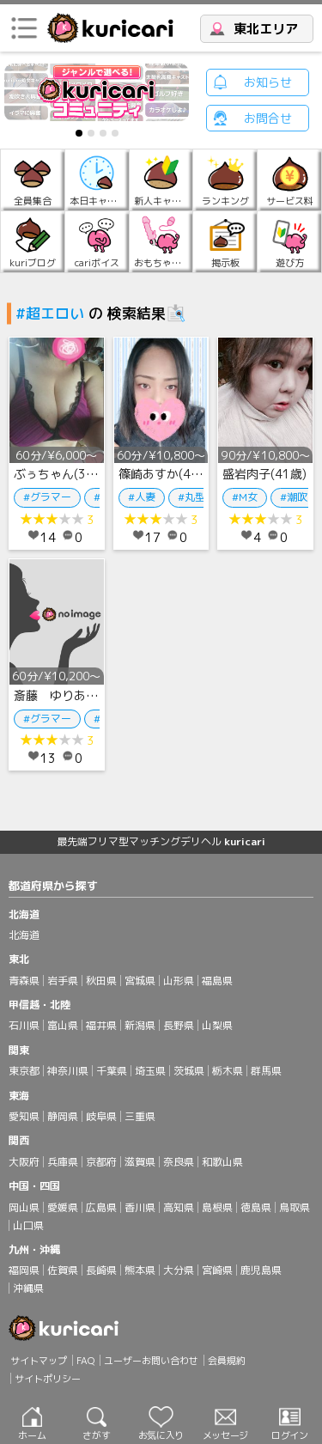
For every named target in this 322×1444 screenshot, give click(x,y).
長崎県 (101, 1270)
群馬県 (266, 1070)
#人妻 (141, 497)
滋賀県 (140, 1162)
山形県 (178, 980)
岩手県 (62, 980)
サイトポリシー (48, 1379)
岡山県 (24, 1207)
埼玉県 (150, 1070)
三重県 (140, 1116)
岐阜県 (101, 1116)
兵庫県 (62, 1162)
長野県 (178, 1025)
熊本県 (140, 1270)
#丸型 (191, 497)
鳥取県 (294, 1207)
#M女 (245, 497)
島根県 (217, 1207)
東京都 (24, 1070)
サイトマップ (38, 1361)
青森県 (24, 980)
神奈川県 (67, 1070)
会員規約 (227, 1361)
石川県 (24, 1025)
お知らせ (268, 82)
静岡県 (62, 1116)
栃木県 (227, 1070)
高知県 (178, 1207)
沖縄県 (28, 1288)
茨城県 (188, 1070)
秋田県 (101, 980)
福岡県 (24, 1270)
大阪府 (24, 1162)
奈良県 (178, 1162)
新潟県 (140, 1025)
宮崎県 (217, 1270)
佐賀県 (62, 1270)
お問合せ (268, 118)
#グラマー (47, 497)
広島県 (101, 1207)
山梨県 (217, 1025)
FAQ (85, 1361)
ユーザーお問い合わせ (151, 1361)
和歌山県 (222, 1162)
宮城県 (140, 980)
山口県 (28, 1225)
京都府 (101, 1162)
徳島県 (255, 1207)
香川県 (140, 1207)
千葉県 (111, 1070)
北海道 (24, 935)
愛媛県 (62, 1207)
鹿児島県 (261, 1270)
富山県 (62, 1025)
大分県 (178, 1270)
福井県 (101, 1025)
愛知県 (24, 1116)
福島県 (217, 980)
